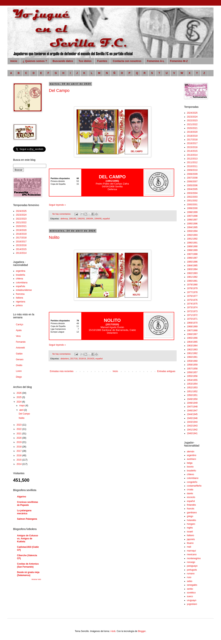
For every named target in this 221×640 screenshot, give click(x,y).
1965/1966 (192, 338)
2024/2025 (21, 211)
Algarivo (21, 496)
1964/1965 (192, 342)
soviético (191, 592)
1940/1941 (192, 433)
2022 (19, 429)
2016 (19, 455)
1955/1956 (192, 376)
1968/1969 (192, 326)
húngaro (191, 524)
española (20, 286)
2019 (19, 442)
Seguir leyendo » (57, 205)
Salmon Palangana (27, 519)
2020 (19, 438)
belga (189, 463)
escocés (191, 497)
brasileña (20, 275)
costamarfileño (194, 485)
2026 (19, 393)
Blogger (142, 631)
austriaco (191, 459)
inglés (190, 527)
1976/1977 (192, 296)
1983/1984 (192, 269)
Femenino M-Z (179, 61)
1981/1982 (192, 277)
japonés (191, 539)
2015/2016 (21, 245)
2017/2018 (21, 237)
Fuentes (102, 61)
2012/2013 (192, 158)
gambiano (192, 512)
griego (190, 516)
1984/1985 (192, 265)
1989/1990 (192, 246)
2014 (19, 464)
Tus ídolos (85, 61)
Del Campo (59, 90)
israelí (190, 531)
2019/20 (90, 358)
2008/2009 (192, 174)
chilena (19, 278)
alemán (190, 451)
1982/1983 (192, 273)
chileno (190, 474)
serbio (190, 589)
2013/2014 (21, 253)
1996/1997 (192, 219)
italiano (190, 535)
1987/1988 (192, 254)
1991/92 (72, 218)
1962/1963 (192, 349)
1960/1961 (192, 357)
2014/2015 (21, 249)
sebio (189, 581)
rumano (191, 573)
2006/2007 (192, 181)
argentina (20, 271)
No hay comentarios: (62, 214)
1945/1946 (192, 418)
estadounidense (24, 290)
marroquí (191, 550)
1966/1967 (192, 334)
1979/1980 (192, 284)
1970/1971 (192, 319)
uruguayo (191, 600)
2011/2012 (192, 162)
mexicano (191, 554)
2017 (19, 451)
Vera (18, 336)
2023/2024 (21, 215)
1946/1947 (192, 410)
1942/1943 (192, 425)
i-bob (113, 631)
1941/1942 (192, 429)
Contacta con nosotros (127, 61)
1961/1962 (192, 353)
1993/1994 (192, 231)
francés (190, 508)
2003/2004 (192, 193)
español (106, 218)
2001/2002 (192, 200)
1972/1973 (192, 311)
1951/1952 (192, 391)
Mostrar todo (36, 579)
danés (190, 493)
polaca (19, 305)
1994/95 (98, 218)
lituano (190, 543)
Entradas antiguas (166, 371)
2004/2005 (192, 189)
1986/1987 (192, 258)
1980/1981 (192, 281)
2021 (19, 433)
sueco (190, 596)
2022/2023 (21, 218)
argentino (191, 455)
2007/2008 (192, 177)
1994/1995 (192, 227)
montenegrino (194, 558)
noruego (191, 562)
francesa (20, 294)
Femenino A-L (155, 61)
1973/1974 (192, 307)
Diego (19, 377)
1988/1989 (192, 250)
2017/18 (74, 358)
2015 (19, 459)
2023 (19, 424)
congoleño (192, 482)
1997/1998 (192, 216)
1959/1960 (192, 361)
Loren (19, 371)
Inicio (13, 61)
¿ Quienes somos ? (35, 61)
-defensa (64, 218)
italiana (19, 297)
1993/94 (89, 218)
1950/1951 (192, 395)
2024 (19, 401)
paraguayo (192, 566)
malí (189, 546)
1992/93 (81, 218)
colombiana (21, 282)
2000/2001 (192, 204)
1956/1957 (192, 372)
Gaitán (19, 353)
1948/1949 (192, 403)
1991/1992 (192, 238)
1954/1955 (192, 380)
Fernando (20, 342)
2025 (19, 397)
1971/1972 (192, 315)
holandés (191, 520)
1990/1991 (192, 242)
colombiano (192, 478)
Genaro (19, 359)
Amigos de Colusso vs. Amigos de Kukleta (27, 538)
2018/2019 (21, 234)
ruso (189, 577)
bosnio (190, 466)
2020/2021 (21, 226)
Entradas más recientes (61, 371)
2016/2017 (21, 241)
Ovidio (19, 365)
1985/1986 (192, 261)
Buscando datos (63, 61)
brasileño (191, 470)
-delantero (64, 358)
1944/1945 (192, 414)
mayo (22, 405)
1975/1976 (192, 300)
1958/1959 (192, 364)
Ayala (19, 330)
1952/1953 (192, 387)
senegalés (192, 585)
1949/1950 (192, 399)
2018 (19, 446)
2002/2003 (192, 197)
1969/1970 (192, 322)
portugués (192, 570)
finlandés (191, 505)
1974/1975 (192, 303)
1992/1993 (192, 235)
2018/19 (82, 358)
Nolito (54, 237)
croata (190, 489)
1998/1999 (192, 212)
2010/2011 (192, 166)
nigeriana (20, 301)
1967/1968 (192, 330)
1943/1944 (192, 422)
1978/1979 (192, 288)
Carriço (19, 324)
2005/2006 (192, 185)
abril (21, 410)
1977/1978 (192, 292)
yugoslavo (192, 604)
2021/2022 (21, 222)
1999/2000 (192, 208)
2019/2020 (21, 230)
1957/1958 (192, 368)
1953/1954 (192, 384)
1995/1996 (192, 223)
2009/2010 (192, 170)
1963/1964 (192, 345)
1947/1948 (192, 406)
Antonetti (20, 347)
